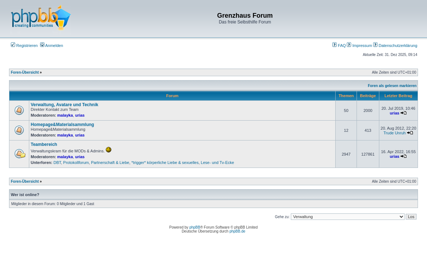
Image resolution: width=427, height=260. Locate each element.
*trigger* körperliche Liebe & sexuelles (165, 162)
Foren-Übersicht (25, 72)
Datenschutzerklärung (395, 45)
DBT (57, 162)
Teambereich (44, 144)
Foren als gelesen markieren (392, 86)
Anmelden (51, 45)
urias (80, 115)
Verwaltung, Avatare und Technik (64, 104)
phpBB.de (237, 231)
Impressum (359, 45)
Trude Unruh (395, 133)
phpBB (194, 227)
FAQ (339, 45)
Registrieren (24, 45)
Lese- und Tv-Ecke (217, 162)
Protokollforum (76, 162)
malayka (65, 115)
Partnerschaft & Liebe (110, 162)
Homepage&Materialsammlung (62, 124)
